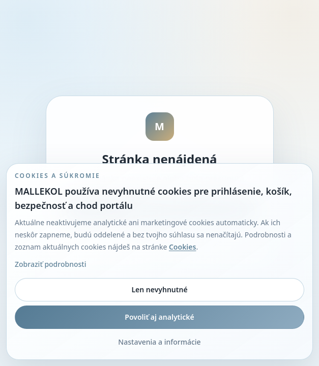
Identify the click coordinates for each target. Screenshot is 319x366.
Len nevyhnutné (159, 289)
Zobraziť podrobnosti (50, 264)
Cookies (182, 247)
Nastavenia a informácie (159, 342)
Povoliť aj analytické (159, 317)
